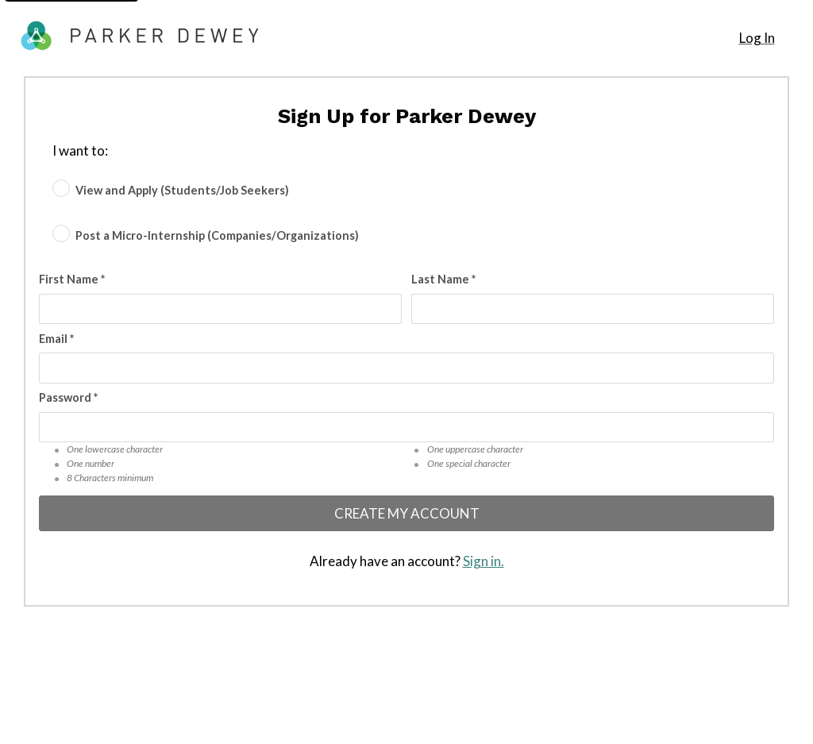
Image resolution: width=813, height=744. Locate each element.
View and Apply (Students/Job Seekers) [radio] (182, 189)
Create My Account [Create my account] (407, 513)
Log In (757, 37)
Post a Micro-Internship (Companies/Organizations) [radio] (217, 234)
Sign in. (483, 561)
